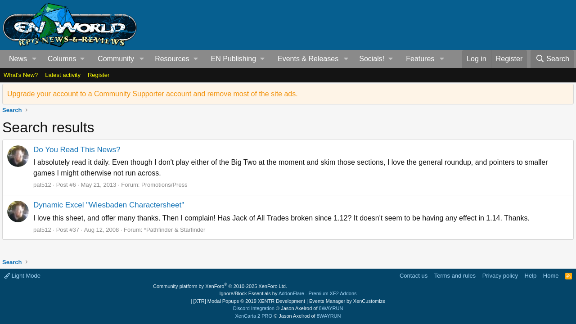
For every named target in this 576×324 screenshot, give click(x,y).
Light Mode (22, 275)
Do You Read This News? (76, 149)
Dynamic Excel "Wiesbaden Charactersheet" (108, 205)
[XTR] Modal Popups (249, 301)
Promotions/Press (164, 184)
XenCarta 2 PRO (254, 316)
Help (531, 275)
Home (551, 275)
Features (420, 59)
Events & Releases (308, 59)
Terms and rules (455, 275)
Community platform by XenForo (220, 286)
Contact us (414, 275)
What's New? (21, 75)
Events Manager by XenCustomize (347, 301)
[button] (34, 59)
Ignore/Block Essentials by (287, 293)
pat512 (42, 184)
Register (98, 75)
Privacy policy (500, 275)
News (18, 59)
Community (116, 59)
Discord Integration (253, 308)
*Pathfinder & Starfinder (175, 229)
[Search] (552, 59)
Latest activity (63, 75)
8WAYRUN (331, 308)
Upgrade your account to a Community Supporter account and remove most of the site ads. (152, 94)
